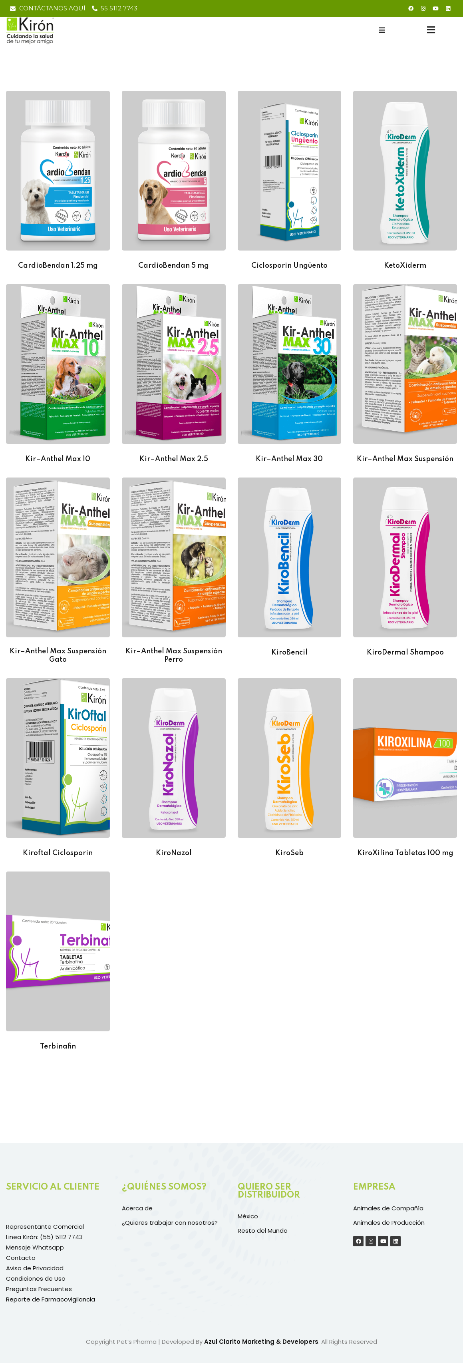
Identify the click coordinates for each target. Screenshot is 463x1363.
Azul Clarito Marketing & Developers (261, 1341)
